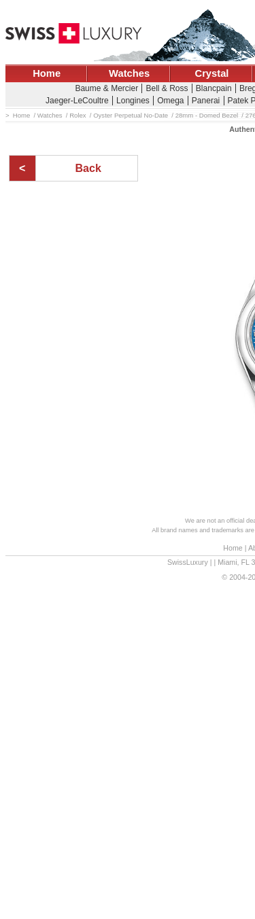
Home (47, 73)
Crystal (212, 73)
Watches (129, 73)
